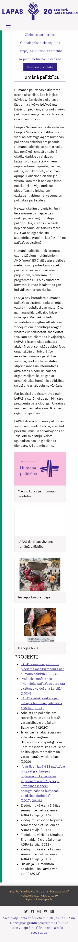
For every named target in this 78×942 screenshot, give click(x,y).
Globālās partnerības (40, 34)
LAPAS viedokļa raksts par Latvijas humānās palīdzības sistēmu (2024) (41, 703)
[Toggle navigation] (8, 25)
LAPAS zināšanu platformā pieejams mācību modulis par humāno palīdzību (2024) (42, 669)
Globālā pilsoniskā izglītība (40, 43)
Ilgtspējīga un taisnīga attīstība (40, 51)
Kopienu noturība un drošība (40, 59)
